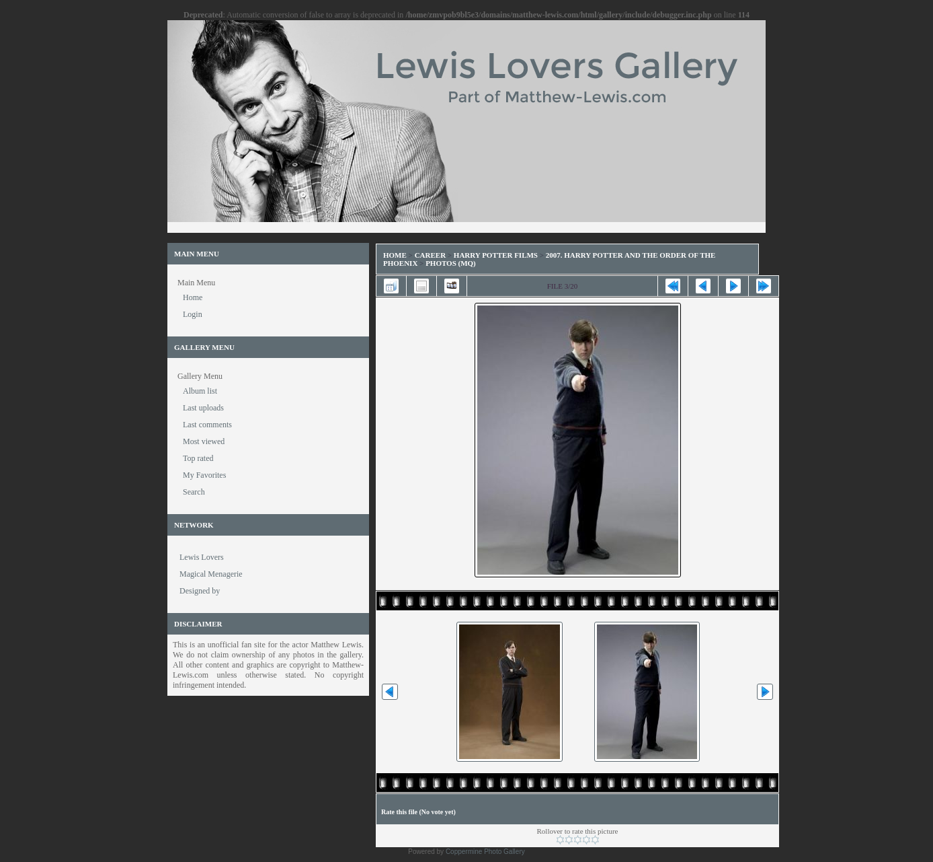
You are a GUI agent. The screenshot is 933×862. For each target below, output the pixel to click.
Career (430, 255)
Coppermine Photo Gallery (485, 851)
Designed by (199, 591)
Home (395, 255)
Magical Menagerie (211, 574)
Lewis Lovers (201, 557)
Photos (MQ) (450, 263)
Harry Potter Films (496, 255)
